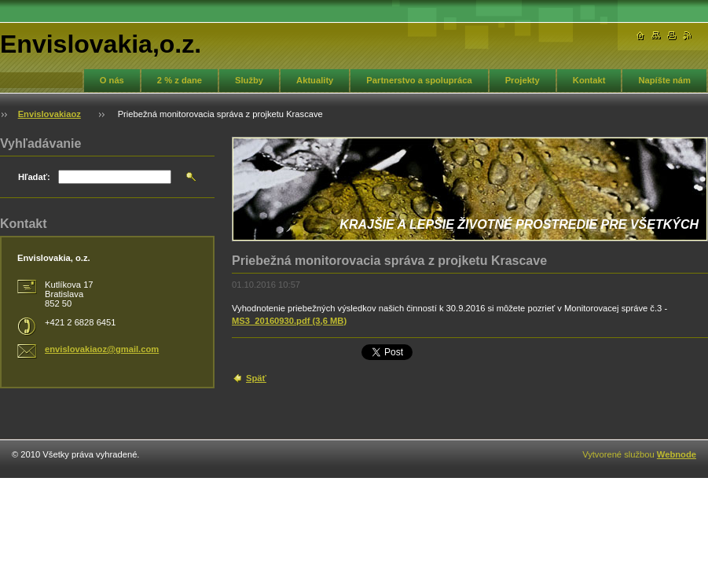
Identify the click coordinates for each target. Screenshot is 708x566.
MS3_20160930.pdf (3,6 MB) (289, 320)
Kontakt (589, 80)
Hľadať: (34, 177)
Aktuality (314, 80)
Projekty (522, 80)
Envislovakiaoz (49, 114)
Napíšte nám (664, 80)
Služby (249, 80)
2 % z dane (179, 80)
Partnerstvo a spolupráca (418, 80)
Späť (256, 378)
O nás (112, 80)
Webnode (676, 454)
